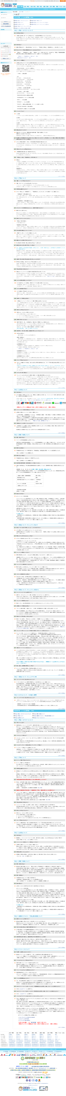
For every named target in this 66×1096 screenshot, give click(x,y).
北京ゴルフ (18, 1037)
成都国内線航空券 (43, 1045)
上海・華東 (20, 6)
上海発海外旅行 (12, 1042)
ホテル (56, 1036)
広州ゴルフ (49, 1037)
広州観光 (49, 1034)
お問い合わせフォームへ (43, 1049)
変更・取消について (36, 20)
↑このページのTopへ (61, 176)
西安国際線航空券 (35, 1044)
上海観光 (10, 1034)
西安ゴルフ (34, 1037)
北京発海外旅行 (19, 1042)
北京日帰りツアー (19, 1039)
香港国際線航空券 (58, 1044)
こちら (28, 839)
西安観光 (33, 1034)
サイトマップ (41, 1)
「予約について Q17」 (50, 276)
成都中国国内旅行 (43, 1040)
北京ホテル (18, 1036)
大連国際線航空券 (27, 1044)
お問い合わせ (56, 1)
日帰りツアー (40, 9)
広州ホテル (49, 1036)
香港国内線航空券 (58, 1045)
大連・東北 (33, 6)
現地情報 (12, 9)
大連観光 (26, 1034)
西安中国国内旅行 (35, 1040)
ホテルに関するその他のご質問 (22, 28)
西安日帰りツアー (35, 1039)
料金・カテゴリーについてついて (23, 713)
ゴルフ (56, 1037)
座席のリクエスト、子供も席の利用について (44, 715)
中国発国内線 (17, 9)
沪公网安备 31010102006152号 (33, 1085)
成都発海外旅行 (43, 1042)
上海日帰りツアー (12, 1039)
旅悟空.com (31, 1083)
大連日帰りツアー (27, 1039)
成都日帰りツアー (43, 1039)
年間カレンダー (6, 58)
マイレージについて (39, 717)
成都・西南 (45, 6)
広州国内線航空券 (50, 1045)
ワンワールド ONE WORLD (24, 1020)
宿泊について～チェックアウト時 (23, 26)
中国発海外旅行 (52, 9)
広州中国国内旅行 (50, 1040)
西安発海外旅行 (35, 1042)
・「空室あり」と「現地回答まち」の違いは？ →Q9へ (27, 348)
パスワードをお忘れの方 (6, 26)
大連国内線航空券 (27, 1045)
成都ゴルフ (42, 1037)
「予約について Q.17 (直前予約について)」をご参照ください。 (39, 400)
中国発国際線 (23, 9)
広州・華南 (52, 6)
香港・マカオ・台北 (60, 6)
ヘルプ (36, 1)
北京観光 (18, 1034)
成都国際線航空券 (43, 1044)
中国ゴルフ (34, 9)
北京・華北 (26, 6)
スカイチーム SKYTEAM (24, 1018)
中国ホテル (29, 9)
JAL (39, 787)
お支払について (19, 24)
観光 (56, 1034)
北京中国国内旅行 (19, 1040)
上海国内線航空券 (12, 1045)
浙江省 (38, 1066)
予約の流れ (32, 1)
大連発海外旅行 (27, 1042)
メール (48, 1053)
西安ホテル (34, 1036)
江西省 (44, 1066)
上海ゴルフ (11, 1037)
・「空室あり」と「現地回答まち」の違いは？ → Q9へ (27, 56)
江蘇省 (35, 1066)
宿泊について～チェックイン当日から (40, 24)
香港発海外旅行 (58, 1042)
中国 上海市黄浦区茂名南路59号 (24, 1068)
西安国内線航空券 (35, 1045)
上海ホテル (11, 1036)
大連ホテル (26, 1036)
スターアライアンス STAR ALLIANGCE (27, 1017)
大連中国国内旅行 (27, 1040)
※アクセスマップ (42, 1068)
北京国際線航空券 (19, 1044)
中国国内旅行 (46, 9)
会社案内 (46, 1)
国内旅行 (57, 1040)
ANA (41, 787)
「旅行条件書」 (33, 1022)
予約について (19, 22)
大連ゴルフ (26, 1037)
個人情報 (51, 1)
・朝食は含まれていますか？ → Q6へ (23, 57)
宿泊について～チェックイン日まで (39, 22)
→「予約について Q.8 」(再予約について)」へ (40, 420)
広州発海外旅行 (50, 1042)
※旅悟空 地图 (52, 1068)
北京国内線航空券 (19, 1045)
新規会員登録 (6, 23)
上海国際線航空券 (12, 1044)
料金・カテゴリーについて (21, 20)
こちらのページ (22, 988)
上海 (32, 1066)
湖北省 (47, 1066)
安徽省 (41, 1066)
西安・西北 (39, 6)
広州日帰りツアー (50, 1039)
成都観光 (41, 1034)
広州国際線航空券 (50, 1044)
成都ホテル (42, 1036)
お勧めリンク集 (53, 1049)
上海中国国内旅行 (12, 1040)
